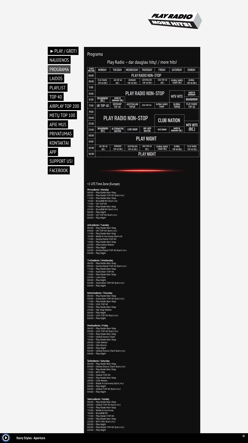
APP (52, 152)
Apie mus (57, 124)
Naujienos (59, 60)
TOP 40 (55, 97)
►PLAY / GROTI (63, 51)
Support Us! (61, 161)
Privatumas (60, 133)
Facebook (58, 170)
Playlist (57, 87)
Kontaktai (59, 143)
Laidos (55, 78)
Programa (59, 69)
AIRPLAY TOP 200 (64, 106)
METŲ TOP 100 (62, 115)
